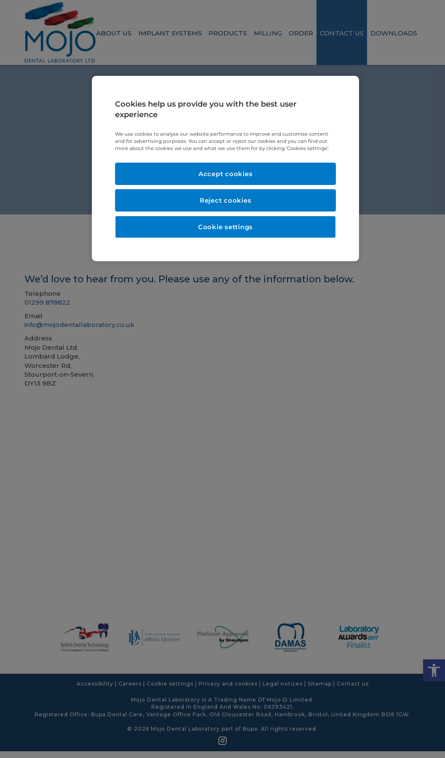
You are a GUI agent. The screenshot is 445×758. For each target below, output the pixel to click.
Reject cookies (226, 200)
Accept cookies (225, 174)
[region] (225, 169)
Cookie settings (225, 227)
